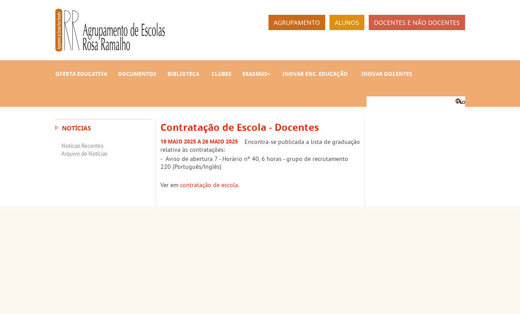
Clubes (221, 74)
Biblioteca (183, 74)
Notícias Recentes (82, 145)
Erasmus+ (256, 74)
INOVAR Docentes (386, 74)
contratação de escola (209, 185)
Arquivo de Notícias (84, 153)
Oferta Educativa (81, 74)
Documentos (137, 74)
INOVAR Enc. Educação (315, 74)
